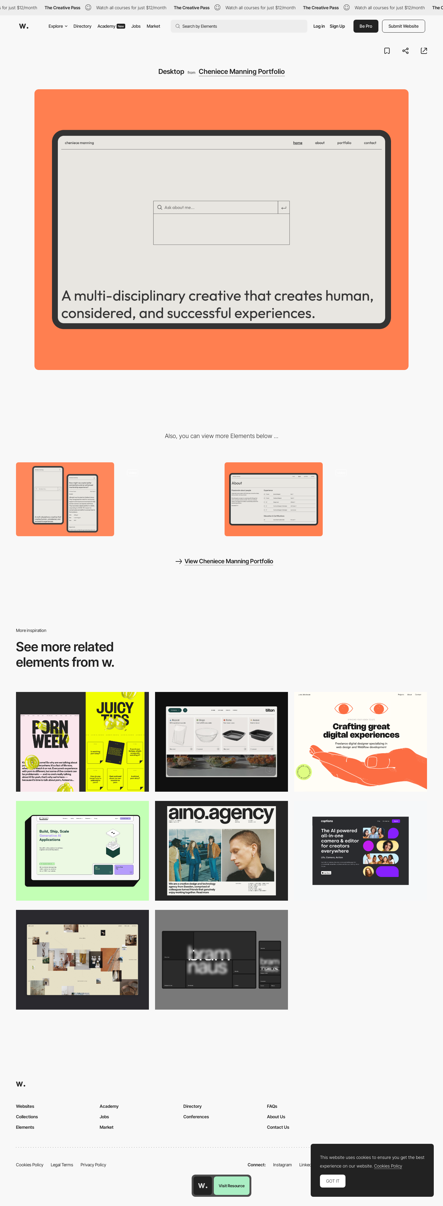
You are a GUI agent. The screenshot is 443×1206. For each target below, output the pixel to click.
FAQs (272, 1106)
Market (153, 26)
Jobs (136, 26)
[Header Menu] (221, 742)
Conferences (196, 1116)
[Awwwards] (23, 26)
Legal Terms (62, 1164)
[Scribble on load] (378, 499)
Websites (25, 1106)
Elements (25, 1127)
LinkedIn (307, 1164)
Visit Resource (232, 1185)
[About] (274, 499)
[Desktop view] (82, 742)
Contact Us (278, 1127)
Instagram (282, 1164)
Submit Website (404, 26)
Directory (82, 26)
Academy (111, 26)
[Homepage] (169, 499)
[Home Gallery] (82, 960)
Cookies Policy (29, 1164)
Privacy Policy (93, 1164)
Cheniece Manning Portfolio (242, 71)
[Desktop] (360, 742)
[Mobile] (65, 499)
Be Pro (366, 26)
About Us (276, 1116)
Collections (27, 1116)
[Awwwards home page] (203, 1185)
